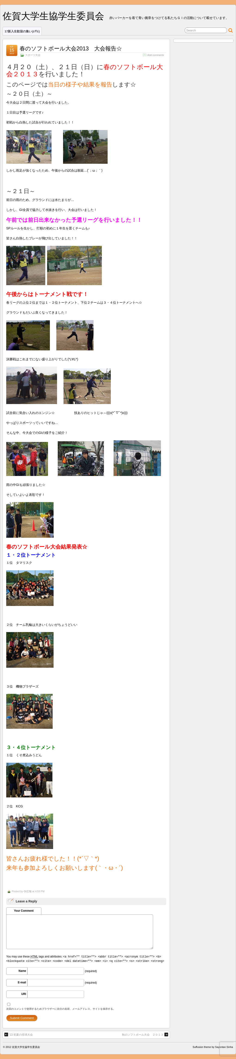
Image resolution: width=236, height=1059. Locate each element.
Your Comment (23, 910)
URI (23, 994)
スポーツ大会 (32, 55)
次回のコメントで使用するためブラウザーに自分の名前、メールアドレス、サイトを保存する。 (60, 1008)
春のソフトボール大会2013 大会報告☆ (71, 48)
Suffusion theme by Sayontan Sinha (213, 1047)
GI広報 (28, 891)
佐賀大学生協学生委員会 (53, 16)
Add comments (155, 55)
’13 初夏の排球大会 (18, 1034)
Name (22, 971)
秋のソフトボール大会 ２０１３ (145, 1034)
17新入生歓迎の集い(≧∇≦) (22, 31)
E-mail (22, 982)
